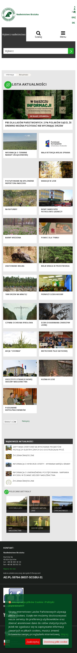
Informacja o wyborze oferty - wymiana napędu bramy (41, 464)
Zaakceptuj (33, 641)
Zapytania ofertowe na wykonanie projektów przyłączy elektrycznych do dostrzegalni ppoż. (38, 448)
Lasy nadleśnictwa (15, 529)
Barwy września (13, 237)
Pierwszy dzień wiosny (52, 294)
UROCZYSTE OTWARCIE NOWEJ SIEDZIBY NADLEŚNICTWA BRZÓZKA (18, 381)
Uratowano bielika (14, 266)
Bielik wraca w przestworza (55, 266)
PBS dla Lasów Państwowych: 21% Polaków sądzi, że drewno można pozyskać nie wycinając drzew (38, 124)
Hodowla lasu (15, 508)
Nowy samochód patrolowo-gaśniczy (51, 210)
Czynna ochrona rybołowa (19, 322)
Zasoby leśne (37, 528)
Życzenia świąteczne (23, 455)
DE (73, 23)
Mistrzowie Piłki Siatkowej (54, 351)
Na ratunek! (11, 209)
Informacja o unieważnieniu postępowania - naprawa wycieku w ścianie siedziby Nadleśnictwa (41, 473)
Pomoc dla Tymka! (50, 237)
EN (73, 17)
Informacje (10, 75)
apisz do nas (10, 568)
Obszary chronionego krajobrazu (61, 510)
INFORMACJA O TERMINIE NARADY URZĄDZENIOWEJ (16, 153)
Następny (26, 421)
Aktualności (23, 75)
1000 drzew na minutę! (16, 294)
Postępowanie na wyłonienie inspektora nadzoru (19, 182)
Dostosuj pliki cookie (55, 641)
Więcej (64, 634)
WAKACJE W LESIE (48, 181)
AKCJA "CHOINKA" (13, 351)
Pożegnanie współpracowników (15, 409)
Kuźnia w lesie (48, 379)
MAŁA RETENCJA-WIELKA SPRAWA (55, 152)
